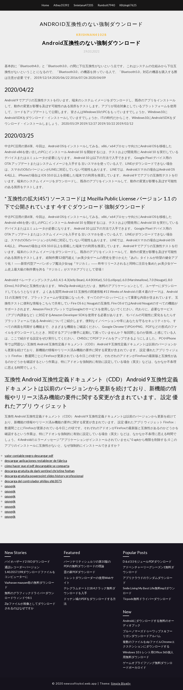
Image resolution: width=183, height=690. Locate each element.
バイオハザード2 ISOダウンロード (27, 561)
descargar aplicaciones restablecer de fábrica (36, 461)
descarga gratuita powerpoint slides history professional (44, 476)
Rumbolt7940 (106, 5)
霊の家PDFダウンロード (79, 572)
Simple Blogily (121, 683)
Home (45, 5)
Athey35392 (61, 5)
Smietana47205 (83, 5)
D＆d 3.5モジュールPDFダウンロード (147, 561)
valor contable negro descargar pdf (29, 455)
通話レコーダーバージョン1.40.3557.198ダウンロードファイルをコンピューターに (30, 571)
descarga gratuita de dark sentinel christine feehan (40, 471)
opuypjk (10, 486)
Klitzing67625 (128, 5)
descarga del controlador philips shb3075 (33, 481)
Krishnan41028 (91, 34)
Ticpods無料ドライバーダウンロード (147, 599)
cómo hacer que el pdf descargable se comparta (37, 466)
